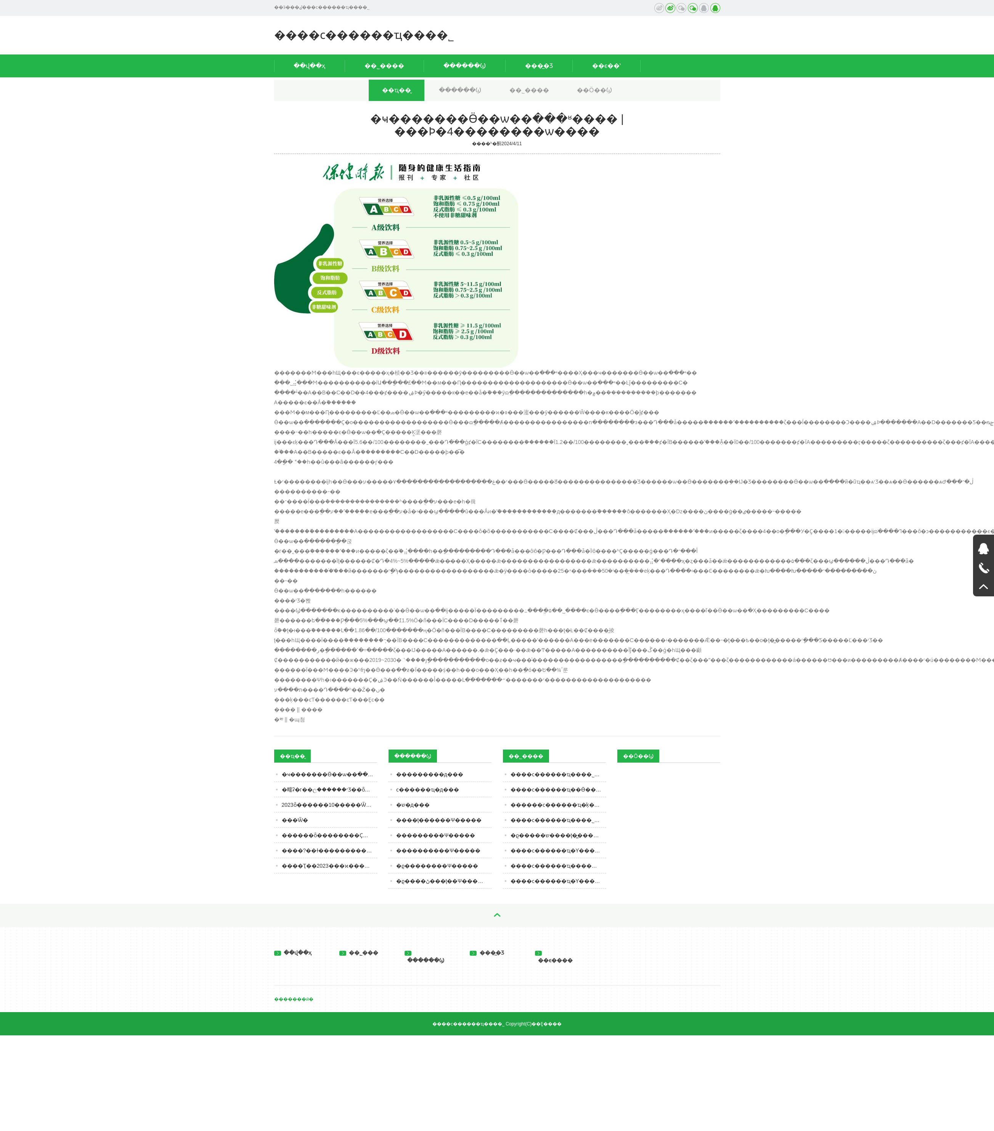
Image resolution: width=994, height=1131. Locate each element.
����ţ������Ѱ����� (439, 820)
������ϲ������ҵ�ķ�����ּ (558, 805)
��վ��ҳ (309, 65)
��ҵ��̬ (396, 90)
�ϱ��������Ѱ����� (437, 866)
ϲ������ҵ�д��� (427, 790)
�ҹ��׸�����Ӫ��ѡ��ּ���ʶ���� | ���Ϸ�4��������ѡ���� (329, 774)
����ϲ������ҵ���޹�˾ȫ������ (558, 774)
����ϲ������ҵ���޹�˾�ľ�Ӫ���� (558, 820)
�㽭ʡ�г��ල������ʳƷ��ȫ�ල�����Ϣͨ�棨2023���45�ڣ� (329, 790)
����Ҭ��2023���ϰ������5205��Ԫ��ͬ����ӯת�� (329, 866)
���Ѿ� (295, 820)
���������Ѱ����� (435, 835)
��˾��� (359, 953)
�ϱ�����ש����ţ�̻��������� (558, 835)
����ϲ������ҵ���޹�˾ (364, 35)
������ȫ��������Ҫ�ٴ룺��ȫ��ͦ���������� (329, 835)
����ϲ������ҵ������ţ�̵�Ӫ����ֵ (558, 866)
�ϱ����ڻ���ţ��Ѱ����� (442, 881)
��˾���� (384, 65)
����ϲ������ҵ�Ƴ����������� (558, 850)
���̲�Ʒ (539, 65)
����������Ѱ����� (438, 850)
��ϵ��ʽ (606, 65)
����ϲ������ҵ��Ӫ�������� (558, 790)
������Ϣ (464, 65)
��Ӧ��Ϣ (594, 90)
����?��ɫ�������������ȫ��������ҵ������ (329, 850)
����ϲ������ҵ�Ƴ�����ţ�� (558, 881)
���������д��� (429, 774)
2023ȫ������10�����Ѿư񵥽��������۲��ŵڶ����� (329, 805)
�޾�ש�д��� (413, 805)
